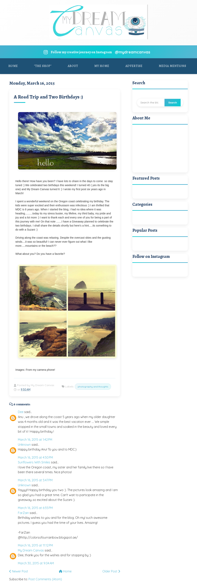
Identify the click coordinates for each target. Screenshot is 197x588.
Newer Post (18, 571)
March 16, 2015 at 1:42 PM (35, 439)
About (73, 66)
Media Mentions (172, 66)
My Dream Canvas (31, 550)
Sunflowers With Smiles (34, 462)
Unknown (24, 444)
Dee (20, 412)
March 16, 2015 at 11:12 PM (35, 545)
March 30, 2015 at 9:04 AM (36, 563)
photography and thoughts (93, 386)
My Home (101, 66)
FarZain (23, 513)
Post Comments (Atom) (45, 579)
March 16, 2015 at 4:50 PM (35, 457)
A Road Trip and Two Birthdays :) (48, 96)
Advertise (134, 66)
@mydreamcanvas (132, 52)
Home (13, 66)
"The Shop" (43, 66)
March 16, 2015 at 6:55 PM (35, 508)
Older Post (111, 571)
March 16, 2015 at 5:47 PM (35, 480)
